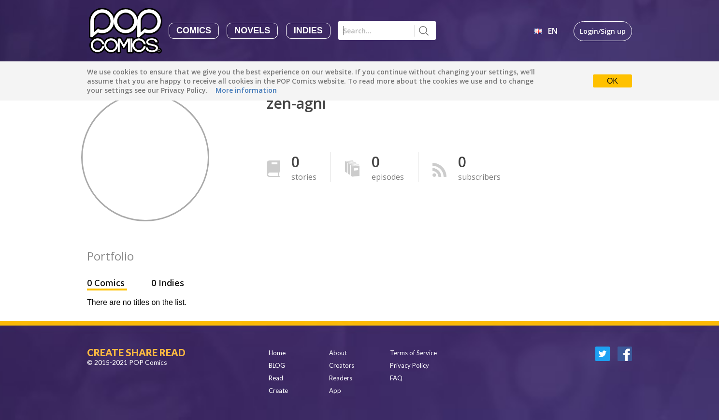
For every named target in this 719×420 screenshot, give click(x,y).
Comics (193, 30)
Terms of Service (413, 353)
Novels (252, 30)
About (338, 353)
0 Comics (107, 283)
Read (276, 378)
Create (278, 390)
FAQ (396, 378)
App (335, 390)
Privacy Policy (409, 365)
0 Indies (167, 283)
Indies (308, 30)
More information (246, 90)
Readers (340, 378)
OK (612, 81)
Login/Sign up (603, 31)
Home (277, 353)
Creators (341, 365)
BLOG (277, 365)
